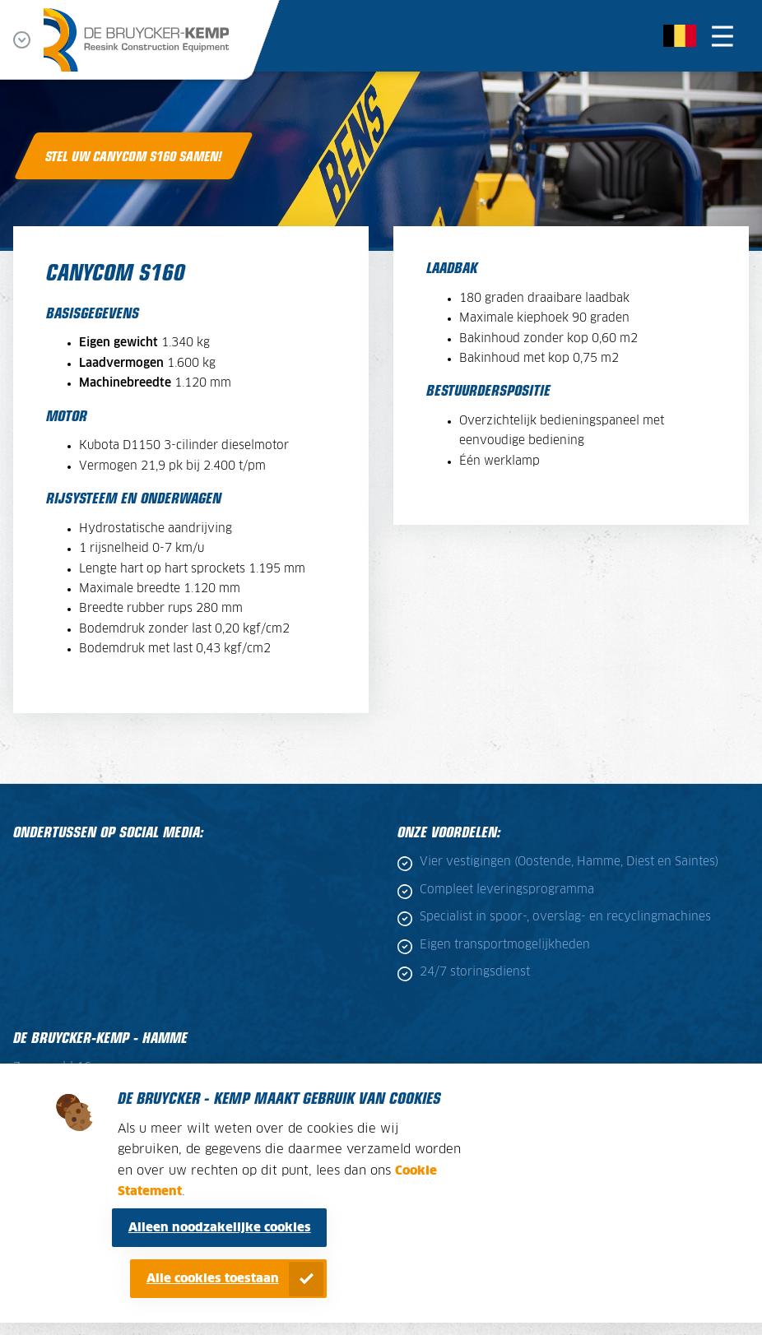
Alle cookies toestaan (212, 1278)
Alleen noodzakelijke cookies (219, 1227)
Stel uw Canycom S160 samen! (133, 155)
